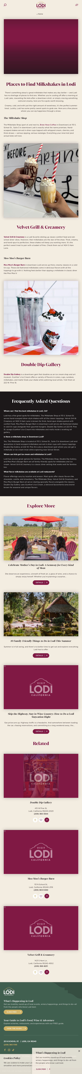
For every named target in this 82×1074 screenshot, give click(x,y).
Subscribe (12, 1012)
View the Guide (14, 1028)
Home (40, 14)
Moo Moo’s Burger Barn (41, 883)
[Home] (40, 4)
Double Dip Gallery (41, 807)
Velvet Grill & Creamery (41, 960)
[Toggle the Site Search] (5, 4)
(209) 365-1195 (10, 1044)
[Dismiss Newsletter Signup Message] (79, 1051)
